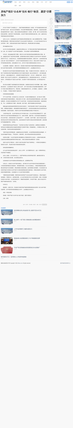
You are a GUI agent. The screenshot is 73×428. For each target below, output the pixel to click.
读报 (68, 2)
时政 (15, 2)
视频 (37, 2)
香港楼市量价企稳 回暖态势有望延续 (62, 67)
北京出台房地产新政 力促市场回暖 (62, 42)
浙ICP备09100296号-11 (65, 263)
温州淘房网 (44, 204)
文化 (29, 2)
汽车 (42, 2)
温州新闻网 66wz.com (11, 201)
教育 (51, 2)
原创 (33, 2)
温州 (20, 2)
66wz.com (20, 263)
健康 (20, 5)
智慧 (15, 5)
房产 (46, 2)
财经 (24, 2)
